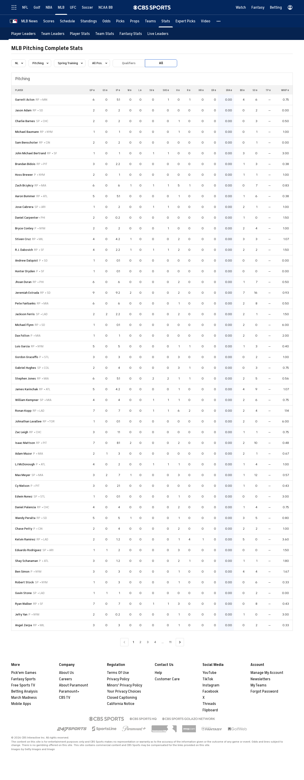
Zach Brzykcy (24, 185)
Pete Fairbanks (25, 303)
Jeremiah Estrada (27, 293)
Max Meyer (22, 475)
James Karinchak (26, 389)
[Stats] (166, 21)
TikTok (208, 679)
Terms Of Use (118, 672)
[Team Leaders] (52, 33)
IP (118, 90)
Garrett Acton (25, 100)
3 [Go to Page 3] (148, 642)
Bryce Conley (24, 228)
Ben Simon (22, 571)
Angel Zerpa (23, 625)
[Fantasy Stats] (131, 33)
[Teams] (150, 21)
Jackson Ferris (25, 314)
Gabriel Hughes (25, 368)
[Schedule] (67, 21)
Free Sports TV (23, 685)
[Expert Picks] (185, 21)
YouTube (209, 672)
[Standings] (89, 21)
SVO (166, 90)
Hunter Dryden (25, 271)
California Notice (120, 703)
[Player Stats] (80, 33)
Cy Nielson (22, 486)
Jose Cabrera (24, 207)
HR (201, 90)
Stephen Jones (25, 378)
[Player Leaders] (23, 33)
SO (255, 90)
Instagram (211, 685)
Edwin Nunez (23, 496)
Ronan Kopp (23, 411)
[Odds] (106, 21)
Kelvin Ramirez (25, 539)
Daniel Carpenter (26, 218)
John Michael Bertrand (30, 153)
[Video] (205, 21)
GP (92, 90)
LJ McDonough (25, 464)
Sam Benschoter (26, 142)
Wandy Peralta (25, 518)
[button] (218, 21)
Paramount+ (69, 691)
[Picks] (120, 21)
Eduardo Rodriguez (28, 550)
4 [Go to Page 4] (155, 642)
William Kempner (27, 400)
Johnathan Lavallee (28, 421)
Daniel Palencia (25, 507)
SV (151, 90)
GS (105, 90)
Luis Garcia (22, 346)
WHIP (285, 90)
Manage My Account (267, 672)
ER (213, 90)
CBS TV (64, 697)
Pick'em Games (23, 672)
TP (268, 90)
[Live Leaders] (158, 33)
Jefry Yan (21, 614)
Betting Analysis (24, 691)
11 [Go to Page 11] (170, 642)
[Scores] (48, 21)
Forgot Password (264, 691)
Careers (65, 679)
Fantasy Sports (23, 679)
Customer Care (167, 679)
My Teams (259, 685)
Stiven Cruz (23, 239)
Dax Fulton (22, 336)
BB (242, 90)
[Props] (134, 21)
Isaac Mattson (25, 443)
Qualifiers (129, 63)
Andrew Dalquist (26, 260)
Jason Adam (23, 110)
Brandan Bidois (25, 164)
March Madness (24, 697)
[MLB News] (29, 21)
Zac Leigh (21, 432)
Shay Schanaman (26, 561)
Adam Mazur (23, 453)
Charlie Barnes (25, 121)
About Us (66, 672)
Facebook (210, 691)
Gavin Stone (23, 593)
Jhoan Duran (23, 282)
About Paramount (73, 685)
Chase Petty (23, 529)
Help (158, 672)
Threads (209, 703)
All (161, 63)
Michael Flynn (24, 325)
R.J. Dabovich (24, 250)
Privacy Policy (118, 679)
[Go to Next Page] (180, 642)
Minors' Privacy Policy (124, 685)
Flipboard (210, 710)
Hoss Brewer (24, 175)
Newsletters (260, 679)
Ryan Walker (23, 604)
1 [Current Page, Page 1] (133, 642)
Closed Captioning (122, 697)
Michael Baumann (27, 132)
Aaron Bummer (25, 196)
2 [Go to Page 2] (140, 642)
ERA (229, 90)
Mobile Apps (21, 703)
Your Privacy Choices (124, 691)
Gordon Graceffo (26, 357)
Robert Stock (24, 582)
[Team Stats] (105, 33)
